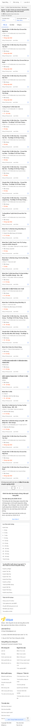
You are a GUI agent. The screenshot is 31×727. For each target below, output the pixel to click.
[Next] (22, 487)
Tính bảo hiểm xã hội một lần (23, 697)
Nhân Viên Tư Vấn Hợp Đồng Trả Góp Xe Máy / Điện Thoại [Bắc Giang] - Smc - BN (15, 274)
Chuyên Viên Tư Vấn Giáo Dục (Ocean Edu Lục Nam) (15, 61)
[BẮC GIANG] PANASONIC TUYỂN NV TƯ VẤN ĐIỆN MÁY (15, 377)
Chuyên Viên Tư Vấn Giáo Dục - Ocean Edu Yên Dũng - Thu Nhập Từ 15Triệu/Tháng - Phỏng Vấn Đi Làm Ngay (14, 183)
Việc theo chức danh (6, 706)
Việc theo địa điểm (6, 709)
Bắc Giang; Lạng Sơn (8, 249)
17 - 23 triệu (6, 113)
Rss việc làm (20, 723)
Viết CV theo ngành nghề (23, 660)
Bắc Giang (5, 35)
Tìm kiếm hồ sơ (5, 679)
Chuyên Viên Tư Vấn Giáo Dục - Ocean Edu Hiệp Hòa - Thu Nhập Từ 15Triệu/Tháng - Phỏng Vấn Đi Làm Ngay (14, 121)
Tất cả (5, 25)
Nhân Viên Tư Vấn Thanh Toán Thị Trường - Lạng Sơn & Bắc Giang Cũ (14, 243)
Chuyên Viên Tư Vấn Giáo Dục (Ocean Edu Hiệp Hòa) (14, 30)
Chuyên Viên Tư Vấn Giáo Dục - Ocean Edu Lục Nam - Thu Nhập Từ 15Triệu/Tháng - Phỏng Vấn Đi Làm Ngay (14, 152)
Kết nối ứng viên (5, 688)
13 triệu (5, 309)
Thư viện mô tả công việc (7, 694)
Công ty (19, 25)
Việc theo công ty (5, 715)
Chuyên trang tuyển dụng (6, 683)
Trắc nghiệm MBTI (21, 668)
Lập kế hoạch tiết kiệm (22, 688)
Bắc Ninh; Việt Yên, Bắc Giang (10, 396)
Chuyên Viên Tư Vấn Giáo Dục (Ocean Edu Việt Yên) (14, 77)
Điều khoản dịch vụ (6, 663)
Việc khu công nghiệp (6, 718)
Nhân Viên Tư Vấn (7, 392)
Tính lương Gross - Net (22, 676)
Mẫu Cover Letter (21, 654)
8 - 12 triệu (6, 369)
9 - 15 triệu (6, 354)
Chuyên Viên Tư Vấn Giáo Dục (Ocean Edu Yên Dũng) (14, 92)
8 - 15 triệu (6, 282)
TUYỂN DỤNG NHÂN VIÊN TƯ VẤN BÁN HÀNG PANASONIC (14, 362)
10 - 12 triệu (6, 385)
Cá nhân (12, 25)
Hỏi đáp (3, 654)
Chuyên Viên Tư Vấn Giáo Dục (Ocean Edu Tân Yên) (14, 46)
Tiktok (20, 644)
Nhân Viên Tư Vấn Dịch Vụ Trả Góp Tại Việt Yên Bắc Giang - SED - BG (14, 406)
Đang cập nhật (7, 38)
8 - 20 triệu (6, 295)
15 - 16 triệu (6, 325)
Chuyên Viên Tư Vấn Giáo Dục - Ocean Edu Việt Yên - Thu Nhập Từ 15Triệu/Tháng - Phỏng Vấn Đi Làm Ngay (14, 168)
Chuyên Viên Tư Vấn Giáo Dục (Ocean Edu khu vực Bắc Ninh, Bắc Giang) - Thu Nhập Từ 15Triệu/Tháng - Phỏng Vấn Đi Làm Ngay (15, 332)
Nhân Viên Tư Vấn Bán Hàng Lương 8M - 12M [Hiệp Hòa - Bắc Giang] (14, 422)
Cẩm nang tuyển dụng (7, 691)
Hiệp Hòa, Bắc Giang (8, 427)
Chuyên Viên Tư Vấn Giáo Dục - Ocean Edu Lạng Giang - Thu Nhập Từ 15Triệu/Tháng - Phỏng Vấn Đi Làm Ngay (14, 199)
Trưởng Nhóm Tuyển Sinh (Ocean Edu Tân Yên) (14, 214)
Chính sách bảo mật (6, 657)
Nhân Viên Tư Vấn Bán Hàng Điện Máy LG (14, 229)
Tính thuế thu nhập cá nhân (22, 680)
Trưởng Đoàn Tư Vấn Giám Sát (11, 107)
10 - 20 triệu (6, 398)
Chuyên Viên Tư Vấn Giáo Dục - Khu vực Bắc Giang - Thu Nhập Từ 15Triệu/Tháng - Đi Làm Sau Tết (15, 317)
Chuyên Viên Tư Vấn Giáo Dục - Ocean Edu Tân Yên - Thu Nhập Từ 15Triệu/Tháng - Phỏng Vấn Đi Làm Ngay (14, 137)
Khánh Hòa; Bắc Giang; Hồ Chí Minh (12, 233)
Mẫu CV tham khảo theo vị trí (23, 664)
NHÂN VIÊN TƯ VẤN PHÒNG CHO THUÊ (13, 289)
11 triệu (4, 266)
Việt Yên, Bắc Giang (8, 411)
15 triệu (5, 129)
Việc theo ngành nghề (6, 712)
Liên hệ (3, 651)
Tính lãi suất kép (21, 684)
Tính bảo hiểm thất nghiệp (21, 692)
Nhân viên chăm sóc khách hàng (12, 347)
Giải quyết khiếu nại (6, 660)
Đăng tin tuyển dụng (6, 676)
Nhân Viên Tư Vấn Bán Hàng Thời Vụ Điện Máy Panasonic (15, 259)
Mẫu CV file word (21, 657)
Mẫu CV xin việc (21, 651)
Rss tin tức (19, 725)
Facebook (4, 644)
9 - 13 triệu (6, 235)
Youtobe (10, 644)
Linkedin (15, 644)
